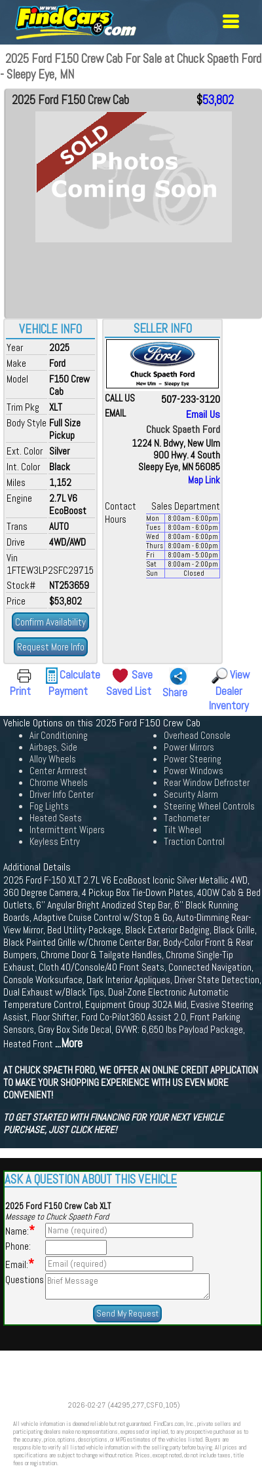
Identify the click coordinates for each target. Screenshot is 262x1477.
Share (174, 692)
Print (20, 691)
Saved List (128, 691)
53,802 (218, 100)
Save (142, 674)
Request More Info (50, 647)
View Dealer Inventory (229, 690)
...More (69, 1043)
